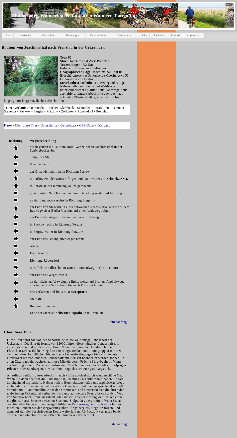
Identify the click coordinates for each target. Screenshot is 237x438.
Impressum (193, 35)
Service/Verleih (98, 35)
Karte (8, 125)
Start (8, 35)
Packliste (159, 35)
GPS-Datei (86, 125)
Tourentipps (72, 35)
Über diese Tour (26, 125)
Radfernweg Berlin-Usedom (91, 404)
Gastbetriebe (124, 35)
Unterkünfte (24, 35)
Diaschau (103, 125)
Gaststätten (48, 35)
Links (144, 35)
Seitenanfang (118, 322)
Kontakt (175, 35)
